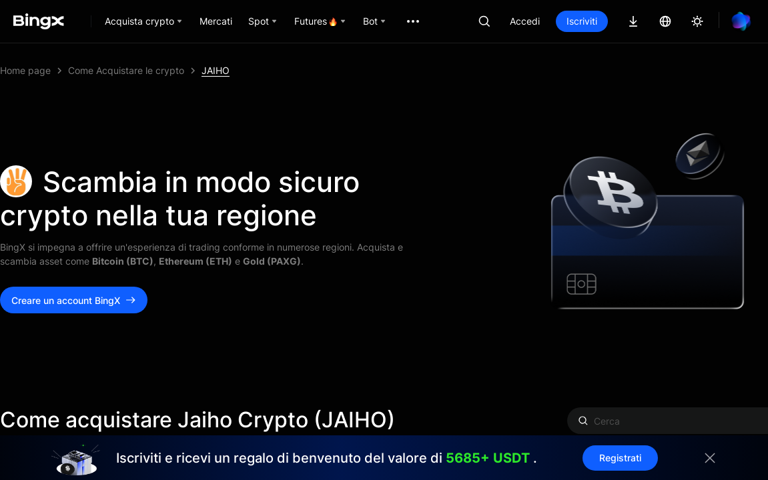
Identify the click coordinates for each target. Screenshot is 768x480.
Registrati (620, 457)
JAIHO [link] (216, 70)
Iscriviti (581, 21)
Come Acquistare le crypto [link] (126, 70)
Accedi (525, 21)
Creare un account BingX (73, 300)
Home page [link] (25, 70)
